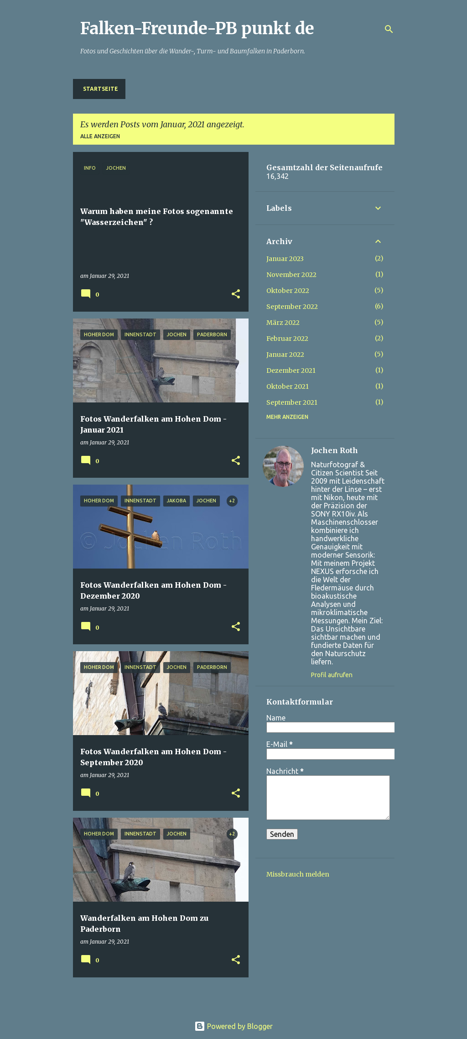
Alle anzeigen (100, 136)
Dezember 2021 (291, 370)
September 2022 (292, 307)
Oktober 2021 (287, 386)
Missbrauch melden (297, 874)
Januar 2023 (285, 259)
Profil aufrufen (332, 675)
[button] (235, 294)
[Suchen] (389, 29)
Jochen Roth (334, 450)
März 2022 (283, 322)
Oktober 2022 (287, 291)
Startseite (100, 89)
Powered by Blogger (233, 1026)
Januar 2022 (285, 354)
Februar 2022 (287, 338)
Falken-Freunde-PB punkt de (197, 28)
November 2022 (291, 275)
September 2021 (291, 402)
